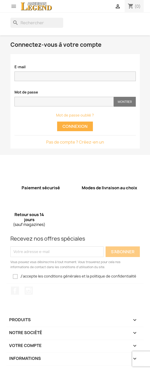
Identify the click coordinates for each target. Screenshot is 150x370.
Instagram (29, 291)
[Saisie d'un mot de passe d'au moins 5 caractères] (64, 101)
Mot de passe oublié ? (75, 115)
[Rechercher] (36, 23)
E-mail (20, 66)
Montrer (125, 102)
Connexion (75, 126)
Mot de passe (26, 92)
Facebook (15, 291)
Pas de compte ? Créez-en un (75, 142)
